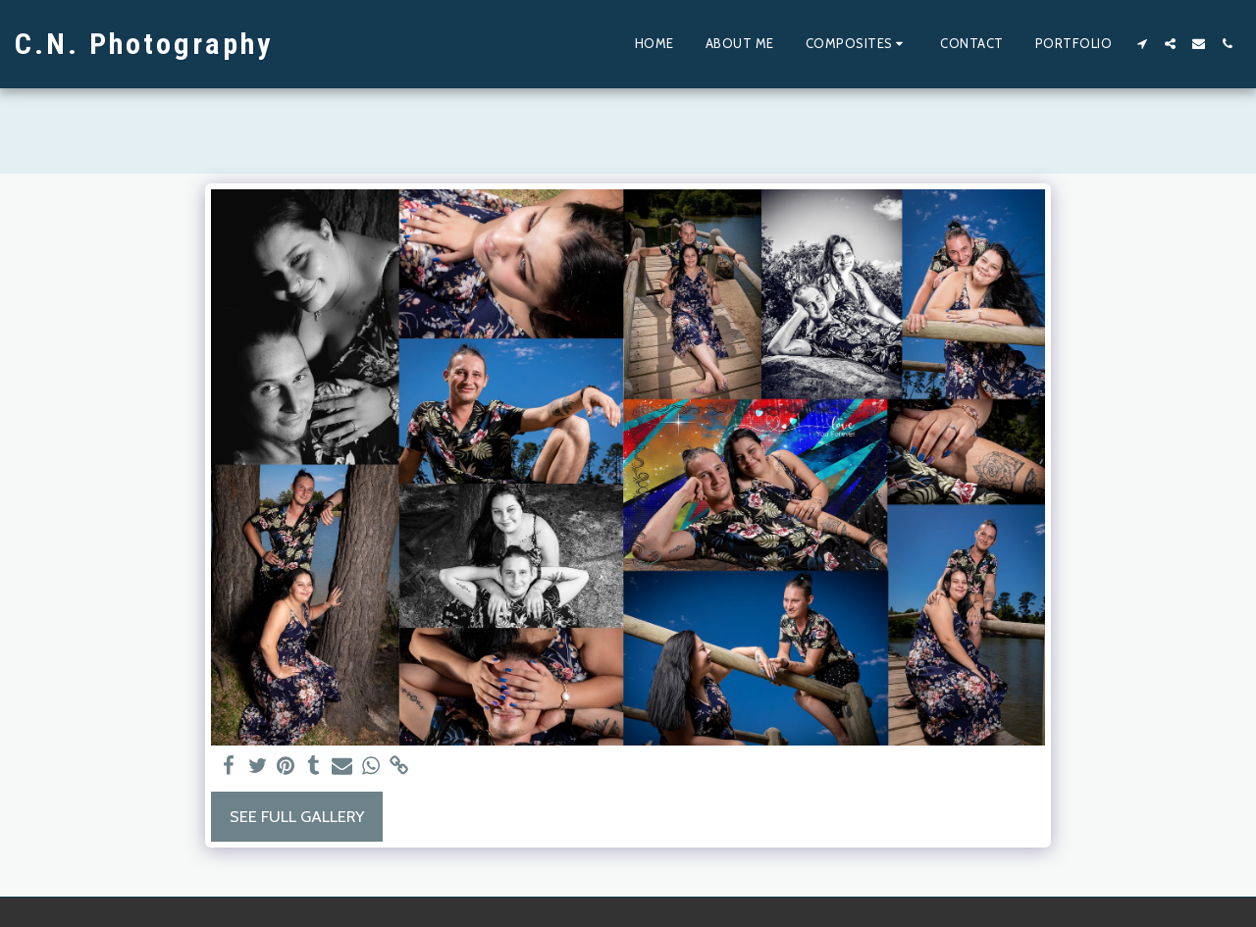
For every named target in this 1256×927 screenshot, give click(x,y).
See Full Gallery (297, 816)
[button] (857, 44)
